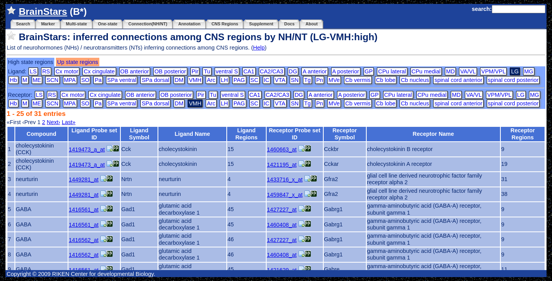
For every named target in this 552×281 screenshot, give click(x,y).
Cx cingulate (99, 71)
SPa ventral (121, 80)
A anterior (315, 71)
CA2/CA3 (271, 71)
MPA (70, 80)
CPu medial (426, 71)
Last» (68, 122)
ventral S (227, 71)
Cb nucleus (415, 80)
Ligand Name (192, 134)
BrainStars (43, 11)
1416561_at (84, 209)
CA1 (249, 71)
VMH (195, 80)
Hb (13, 80)
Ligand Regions (246, 133)
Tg (307, 80)
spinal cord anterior (458, 80)
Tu (207, 71)
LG (521, 95)
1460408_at (282, 225)
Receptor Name (433, 134)
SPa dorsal (155, 80)
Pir (195, 71)
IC (266, 80)
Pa (98, 80)
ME (37, 80)
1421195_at (282, 165)
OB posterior (170, 71)
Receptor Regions (523, 133)
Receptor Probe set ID (295, 133)
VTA (280, 80)
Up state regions (77, 62)
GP (369, 71)
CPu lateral (392, 71)
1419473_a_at (87, 149)
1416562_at (84, 240)
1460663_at (282, 149)
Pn (319, 80)
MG (528, 71)
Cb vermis (358, 80)
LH (224, 80)
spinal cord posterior (513, 80)
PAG (239, 80)
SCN (52, 80)
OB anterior (134, 71)
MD (450, 71)
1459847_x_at (285, 195)
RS (46, 71)
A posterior (345, 71)
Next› (53, 122)
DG (293, 71)
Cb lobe (386, 80)
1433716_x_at (285, 179)
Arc (211, 80)
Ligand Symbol (139, 133)
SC (254, 80)
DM (179, 80)
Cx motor (67, 71)
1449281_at (84, 179)
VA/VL (468, 71)
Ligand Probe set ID (94, 133)
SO (85, 80)
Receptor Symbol (344, 133)
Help (259, 47)
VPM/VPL (493, 71)
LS (33, 71)
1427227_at (282, 209)
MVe (334, 80)
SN (295, 80)
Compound (41, 134)
